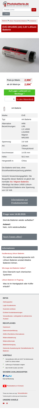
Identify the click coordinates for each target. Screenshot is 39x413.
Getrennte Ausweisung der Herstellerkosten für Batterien (18, 349)
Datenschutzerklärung (10, 330)
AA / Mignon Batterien (19, 182)
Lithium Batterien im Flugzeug (12, 280)
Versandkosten (22, 393)
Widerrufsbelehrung (9, 337)
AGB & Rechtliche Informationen (13, 334)
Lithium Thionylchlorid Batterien (18, 20)
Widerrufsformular (9, 341)
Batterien (4, 20)
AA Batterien (32, 20)
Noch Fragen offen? (12, 237)
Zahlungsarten (7, 302)
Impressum (6, 327)
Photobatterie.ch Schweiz (13, 386)
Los (34, 9)
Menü (6, 14)
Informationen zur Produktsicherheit (19, 201)
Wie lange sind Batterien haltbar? (14, 268)
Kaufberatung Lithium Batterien (13, 253)
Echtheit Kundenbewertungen (12, 312)
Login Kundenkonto (9, 305)
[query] (16, 9)
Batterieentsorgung (9, 344)
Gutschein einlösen (9, 309)
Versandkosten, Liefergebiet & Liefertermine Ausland (17, 317)
